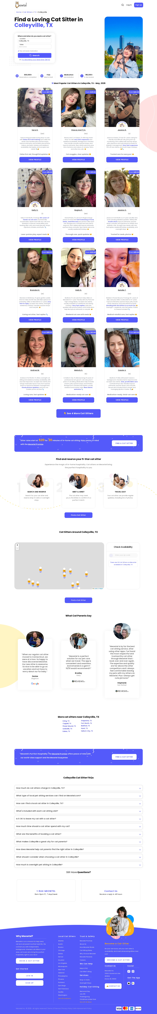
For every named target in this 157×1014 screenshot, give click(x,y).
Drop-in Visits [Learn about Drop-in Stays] (85, 980)
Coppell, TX (67, 723)
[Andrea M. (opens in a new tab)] (35, 370)
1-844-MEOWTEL (46, 889)
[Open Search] (122, 5)
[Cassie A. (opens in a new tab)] (122, 370)
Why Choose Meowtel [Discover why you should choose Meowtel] (88, 954)
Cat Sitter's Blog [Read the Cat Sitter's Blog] (86, 971)
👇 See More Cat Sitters (78, 413)
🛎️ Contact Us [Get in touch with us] (113, 986)
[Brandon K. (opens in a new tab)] (35, 290)
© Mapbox (101, 588)
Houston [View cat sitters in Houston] (61, 960)
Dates (22, 44)
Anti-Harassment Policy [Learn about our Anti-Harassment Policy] (82, 1008)
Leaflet (95, 588)
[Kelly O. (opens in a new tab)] (35, 210)
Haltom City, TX (87, 731)
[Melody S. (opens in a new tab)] (78, 370)
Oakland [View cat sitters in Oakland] (61, 973)
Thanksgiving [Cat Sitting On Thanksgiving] (85, 997)
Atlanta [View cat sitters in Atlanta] (61, 941)
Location (23, 38)
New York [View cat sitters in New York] (61, 970)
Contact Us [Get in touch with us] (110, 966)
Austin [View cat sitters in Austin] (60, 944)
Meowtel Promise (35, 444)
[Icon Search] (111, 555)
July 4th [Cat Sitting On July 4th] (82, 994)
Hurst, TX (84, 728)
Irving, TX (66, 721)
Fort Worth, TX (86, 723)
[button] (17, 545)
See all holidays (86, 1002)
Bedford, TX (85, 726)
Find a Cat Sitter (78, 515)
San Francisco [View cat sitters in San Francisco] (63, 989)
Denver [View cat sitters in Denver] (60, 957)
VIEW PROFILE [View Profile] (35, 159)
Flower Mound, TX (69, 726)
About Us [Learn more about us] (83, 944)
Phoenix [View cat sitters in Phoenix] (61, 979)
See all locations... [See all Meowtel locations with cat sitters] (65, 998)
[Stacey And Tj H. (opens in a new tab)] (78, 130)
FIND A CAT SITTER (124, 443)
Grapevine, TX (86, 721)
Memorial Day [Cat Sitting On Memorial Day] (85, 991)
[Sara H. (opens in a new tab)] (35, 130)
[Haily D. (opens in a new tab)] (78, 290)
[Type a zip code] (34, 40)
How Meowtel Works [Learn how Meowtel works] (87, 947)
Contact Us (111, 889)
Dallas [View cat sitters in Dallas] (60, 954)
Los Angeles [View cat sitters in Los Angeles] (62, 963)
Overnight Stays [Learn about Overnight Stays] (85, 983)
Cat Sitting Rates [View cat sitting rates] (86, 950)
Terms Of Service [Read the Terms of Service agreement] (54, 1008)
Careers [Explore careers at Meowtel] (83, 960)
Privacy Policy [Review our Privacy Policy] (67, 1008)
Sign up (138, 5)
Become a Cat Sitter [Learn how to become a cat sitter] (118, 960)
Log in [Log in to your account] (29, 976)
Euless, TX (66, 731)
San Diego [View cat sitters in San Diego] (62, 986)
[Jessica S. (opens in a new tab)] (122, 210)
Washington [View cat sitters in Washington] (62, 995)
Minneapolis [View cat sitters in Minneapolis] (62, 966)
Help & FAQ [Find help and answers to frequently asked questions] (84, 968)
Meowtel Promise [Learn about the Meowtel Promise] (86, 941)
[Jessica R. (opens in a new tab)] (122, 130)
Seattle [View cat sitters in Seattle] (60, 992)
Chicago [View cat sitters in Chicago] (61, 950)
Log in (129, 5)
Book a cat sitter (29, 961)
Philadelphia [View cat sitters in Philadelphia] (63, 976)
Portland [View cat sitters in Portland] (61, 982)
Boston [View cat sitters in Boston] (60, 947)
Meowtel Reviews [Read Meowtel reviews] (86, 957)
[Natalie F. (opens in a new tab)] (122, 290)
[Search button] (34, 55)
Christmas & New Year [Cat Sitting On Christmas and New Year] (88, 999)
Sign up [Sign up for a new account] (30, 983)
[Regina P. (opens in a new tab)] (78, 210)
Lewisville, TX (67, 729)
